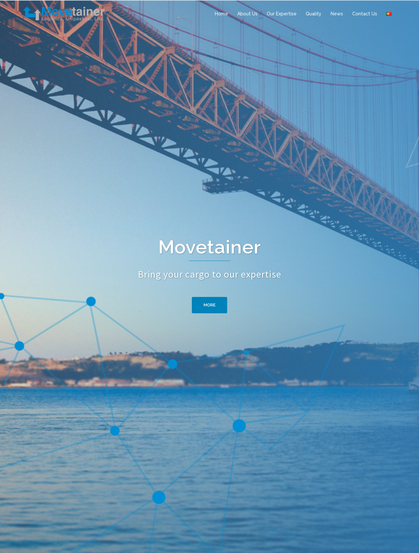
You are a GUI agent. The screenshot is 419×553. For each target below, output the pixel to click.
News (337, 13)
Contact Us (364, 13)
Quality (313, 13)
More (209, 304)
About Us (247, 13)
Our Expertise (282, 13)
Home (221, 13)
